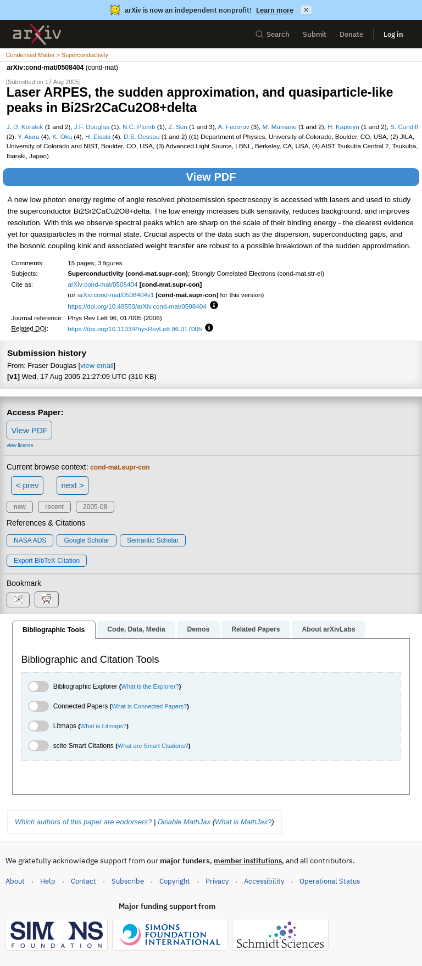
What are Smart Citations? (153, 745)
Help (47, 881)
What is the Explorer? (150, 686)
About (15, 881)
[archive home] (37, 34)
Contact (83, 881)
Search (272, 34)
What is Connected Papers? (149, 706)
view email (96, 365)
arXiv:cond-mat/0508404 (102, 284)
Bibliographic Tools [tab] (54, 630)
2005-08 (95, 507)
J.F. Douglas (91, 126)
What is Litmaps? (103, 726)
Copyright (174, 881)
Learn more (274, 10)
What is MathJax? (243, 822)
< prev (27, 485)
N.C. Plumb (139, 126)
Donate (351, 34)
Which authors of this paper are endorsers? (83, 822)
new (20, 507)
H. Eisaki (97, 136)
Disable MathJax (184, 822)
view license (20, 445)
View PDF (211, 177)
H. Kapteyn (343, 126)
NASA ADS (30, 540)
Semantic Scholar (153, 540)
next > (72, 485)
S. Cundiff (404, 126)
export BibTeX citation (47, 561)
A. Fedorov (233, 126)
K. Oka (62, 136)
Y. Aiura (28, 136)
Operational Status (329, 880)
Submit (314, 34)
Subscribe (128, 881)
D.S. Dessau (141, 136)
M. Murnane (280, 126)
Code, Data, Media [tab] (136, 629)
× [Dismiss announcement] (306, 9)
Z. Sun (177, 126)
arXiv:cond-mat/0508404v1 (115, 294)
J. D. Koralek (25, 126)
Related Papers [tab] (255, 629)
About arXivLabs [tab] (328, 629)
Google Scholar (86, 540)
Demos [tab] (198, 629)
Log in (393, 34)
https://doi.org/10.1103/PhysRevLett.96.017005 (135, 328)
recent (54, 507)
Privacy (217, 881)
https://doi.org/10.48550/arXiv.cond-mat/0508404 (137, 306)
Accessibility (264, 881)
